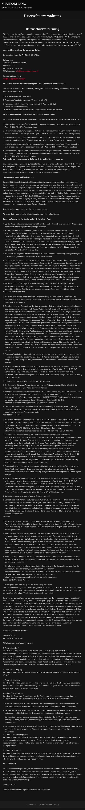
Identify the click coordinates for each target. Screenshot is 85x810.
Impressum (31, 806)
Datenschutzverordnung (49, 806)
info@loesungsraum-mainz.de (27, 71)
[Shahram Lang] (17, 5)
